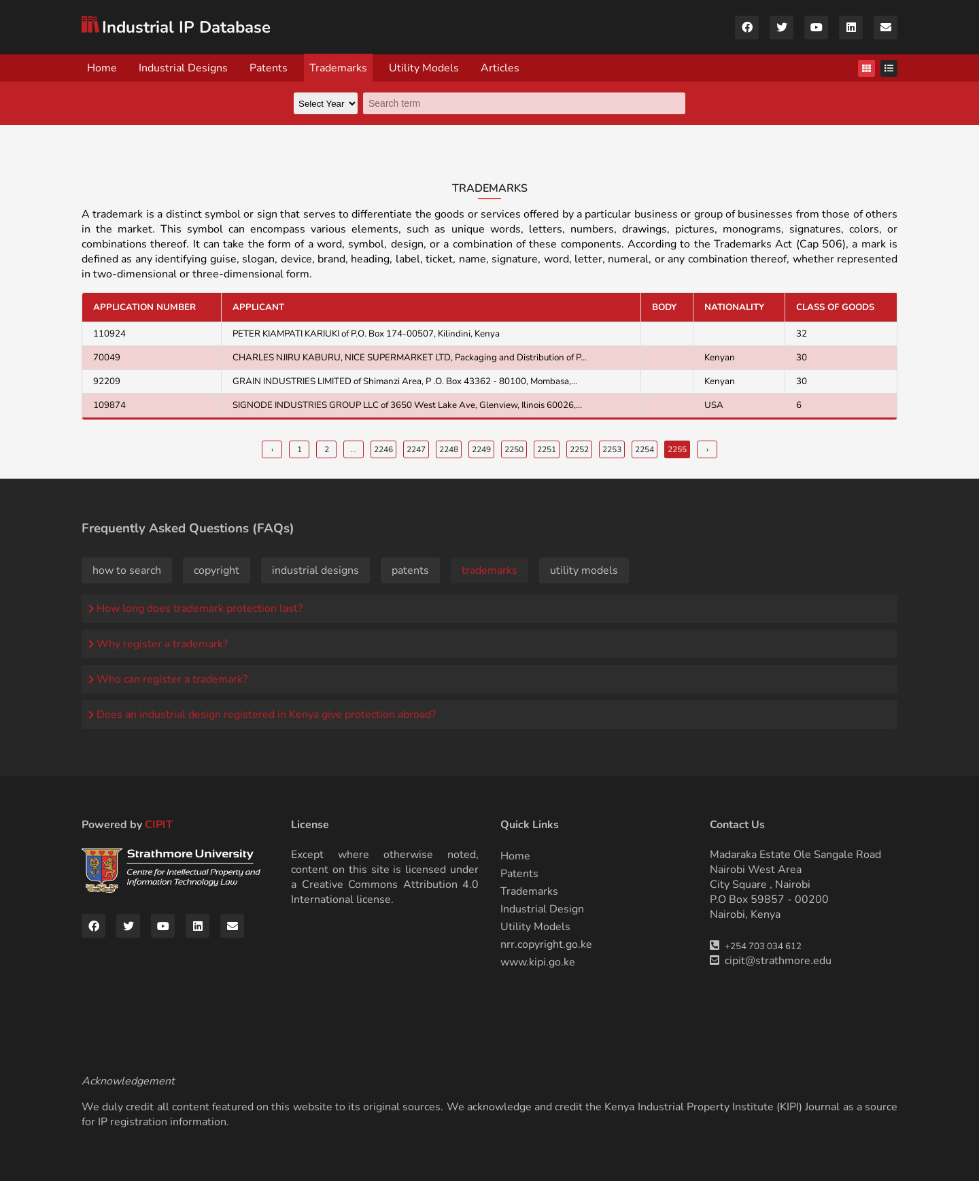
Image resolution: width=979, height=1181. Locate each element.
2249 (481, 449)
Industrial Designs (183, 68)
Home (102, 68)
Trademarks (338, 68)
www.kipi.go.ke (537, 962)
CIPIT (159, 824)
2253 (611, 449)
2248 (448, 449)
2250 (513, 449)
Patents (269, 68)
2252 (579, 449)
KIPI (789, 1106)
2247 (416, 449)
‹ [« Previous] (272, 449)
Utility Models (424, 68)
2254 (644, 449)
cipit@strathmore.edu (778, 960)
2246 (383, 449)
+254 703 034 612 (763, 946)
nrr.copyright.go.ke (546, 944)
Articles (500, 68)
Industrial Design (542, 909)
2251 (546, 449)
